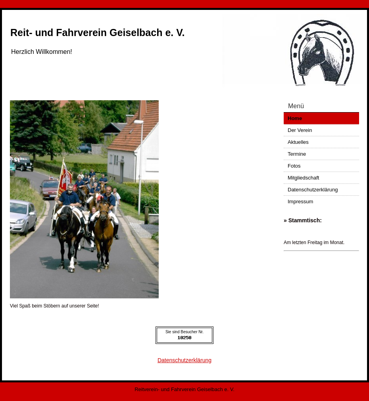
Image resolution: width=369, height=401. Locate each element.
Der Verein (300, 130)
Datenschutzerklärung (313, 190)
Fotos (294, 166)
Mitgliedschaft (303, 178)
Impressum (300, 201)
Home (295, 118)
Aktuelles (298, 142)
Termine (297, 154)
